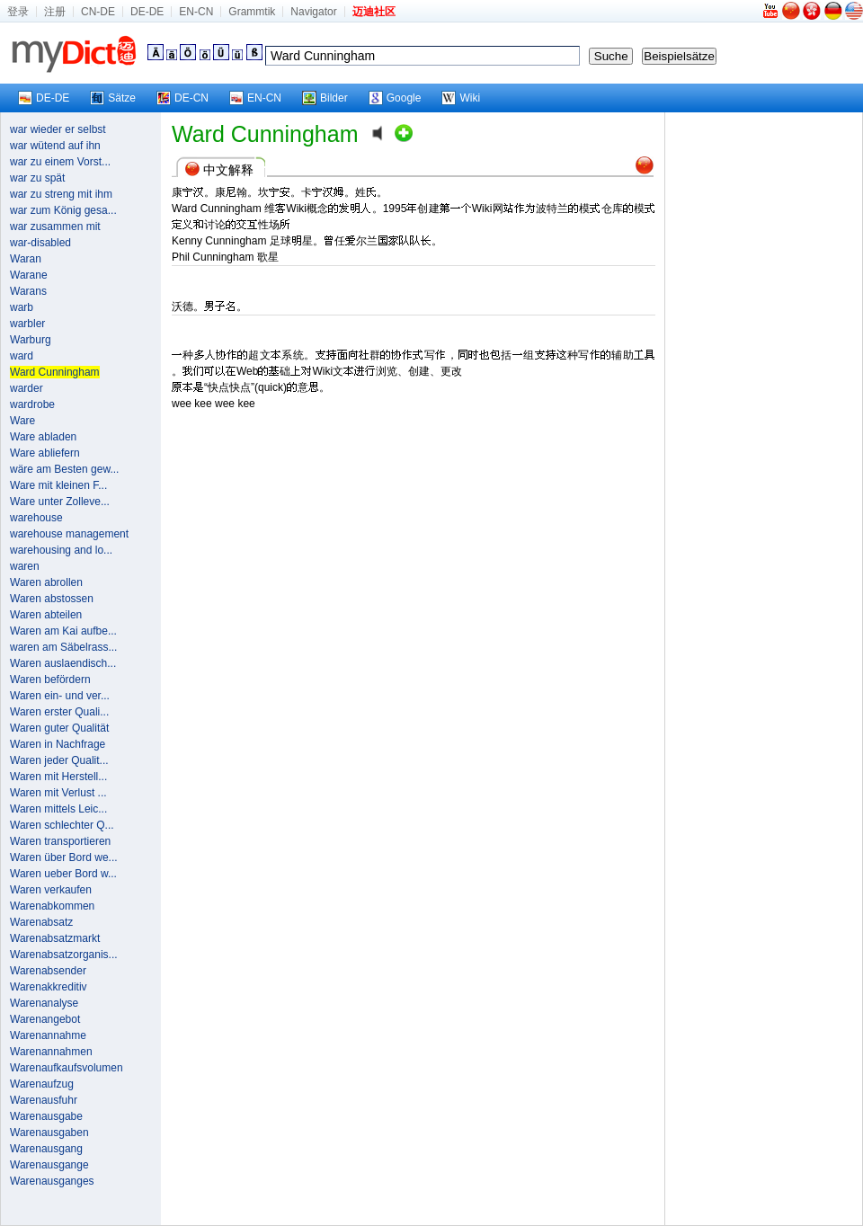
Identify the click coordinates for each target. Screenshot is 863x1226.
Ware (22, 420)
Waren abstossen (51, 598)
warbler (27, 323)
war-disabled (40, 242)
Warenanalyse (44, 1003)
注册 (55, 11)
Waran (25, 259)
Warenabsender (48, 970)
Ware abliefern (45, 453)
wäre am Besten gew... (64, 469)
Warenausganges (52, 1181)
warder (26, 388)
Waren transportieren (60, 841)
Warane (29, 275)
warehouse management (69, 534)
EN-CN (196, 11)
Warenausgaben (49, 1132)
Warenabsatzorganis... (64, 954)
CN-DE (98, 11)
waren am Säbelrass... (63, 647)
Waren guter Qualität (59, 728)
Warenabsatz (41, 922)
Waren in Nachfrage (57, 744)
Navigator (313, 11)
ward (21, 356)
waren (25, 566)
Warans (28, 291)
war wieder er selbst (58, 129)
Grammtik (251, 11)
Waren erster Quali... (59, 712)
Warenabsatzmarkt (55, 938)
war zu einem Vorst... (60, 161)
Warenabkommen (52, 906)
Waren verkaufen (51, 890)
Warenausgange (49, 1165)
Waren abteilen (46, 615)
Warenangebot (45, 1019)
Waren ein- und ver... (60, 695)
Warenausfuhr (43, 1100)
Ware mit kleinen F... (58, 485)
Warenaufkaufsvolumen (66, 1068)
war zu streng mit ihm (61, 194)
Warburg (30, 339)
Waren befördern (50, 679)
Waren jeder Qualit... (59, 760)
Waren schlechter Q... (62, 825)
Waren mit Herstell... (58, 776)
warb (21, 307)
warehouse (36, 517)
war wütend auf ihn (55, 145)
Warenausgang (46, 1148)
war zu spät (37, 178)
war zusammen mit (55, 226)
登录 (18, 11)
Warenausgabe (46, 1116)
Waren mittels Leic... (58, 809)
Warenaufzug (42, 1084)
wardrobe (32, 404)
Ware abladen (43, 437)
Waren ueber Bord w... (63, 873)
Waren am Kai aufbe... (63, 631)
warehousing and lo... (61, 550)
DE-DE (147, 11)
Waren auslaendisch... (63, 663)
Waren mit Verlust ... (58, 792)
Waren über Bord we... (64, 857)
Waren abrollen (46, 582)
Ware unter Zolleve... (60, 501)
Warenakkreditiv (48, 987)
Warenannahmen (51, 1051)
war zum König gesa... (63, 210)
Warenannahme (48, 1035)
